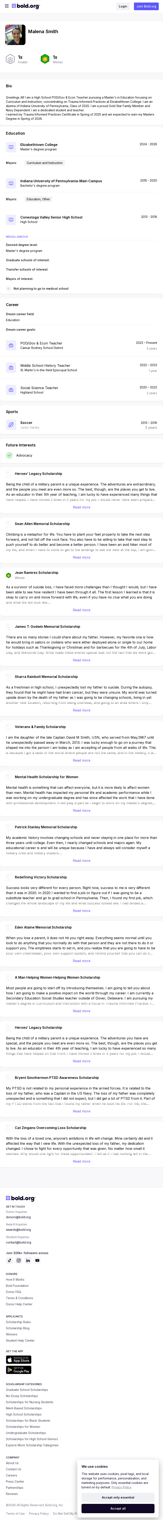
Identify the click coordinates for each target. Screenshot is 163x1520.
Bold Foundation (17, 1285)
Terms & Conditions (19, 1298)
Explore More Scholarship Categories (32, 1445)
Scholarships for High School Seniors (32, 1439)
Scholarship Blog (18, 1328)
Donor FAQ (13, 1292)
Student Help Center (20, 1340)
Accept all (118, 1508)
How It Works (15, 1279)
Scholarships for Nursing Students (29, 1402)
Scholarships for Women (23, 1426)
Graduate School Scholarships (27, 1390)
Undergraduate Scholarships (26, 1433)
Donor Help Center (19, 1304)
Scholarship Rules (18, 1322)
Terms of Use (15, 1513)
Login (123, 6)
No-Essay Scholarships (22, 1396)
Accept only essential (118, 1497)
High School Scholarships (24, 1414)
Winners (11, 1334)
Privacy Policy (39, 1513)
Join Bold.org (146, 6)
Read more (81, 507)
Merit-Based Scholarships (24, 1408)
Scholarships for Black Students (28, 1420)
